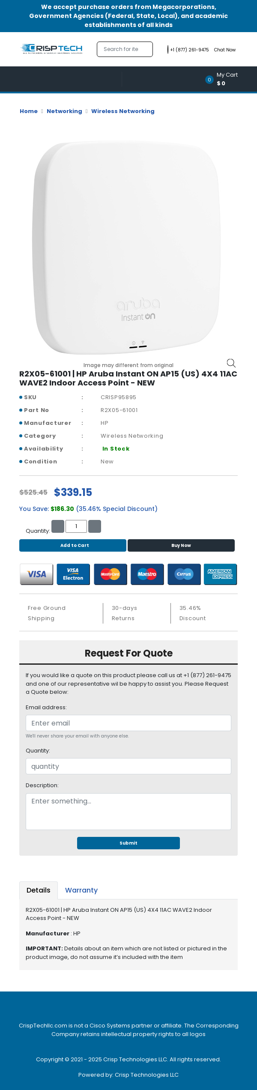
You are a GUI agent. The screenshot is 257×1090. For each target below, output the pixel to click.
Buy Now (181, 545)
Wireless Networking (123, 111)
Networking (64, 111)
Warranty (81, 890)
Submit (128, 843)
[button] (224, 79)
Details (39, 890)
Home (29, 111)
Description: (42, 785)
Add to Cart (72, 545)
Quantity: (38, 751)
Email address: (46, 707)
